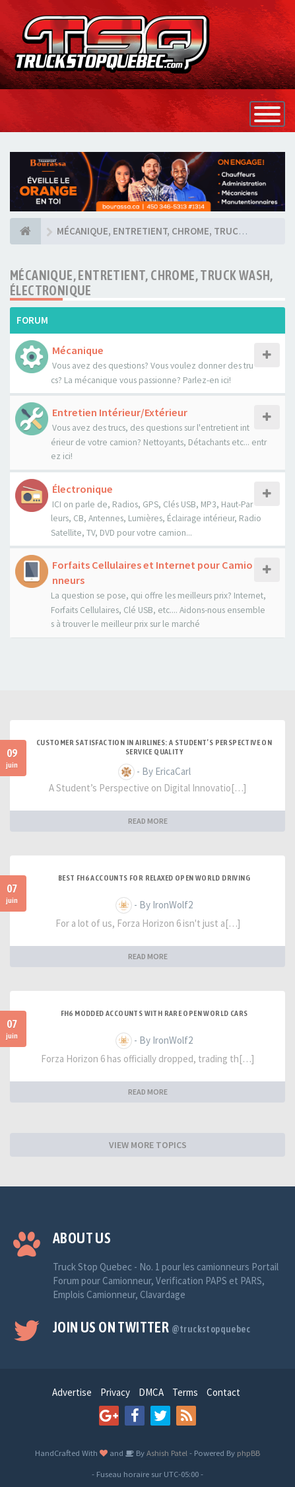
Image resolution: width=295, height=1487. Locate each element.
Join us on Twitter (151, 1327)
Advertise (72, 1392)
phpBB (248, 1452)
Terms (185, 1392)
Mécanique (78, 350)
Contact (223, 1392)
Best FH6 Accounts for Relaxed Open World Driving (154, 878)
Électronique (82, 488)
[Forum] (25, 231)
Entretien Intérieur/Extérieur (119, 412)
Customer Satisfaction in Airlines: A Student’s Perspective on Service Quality (154, 747)
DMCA (151, 1392)
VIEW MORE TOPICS (148, 1145)
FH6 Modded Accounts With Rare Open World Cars (154, 1013)
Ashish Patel (166, 1452)
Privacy (115, 1392)
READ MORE (148, 821)
